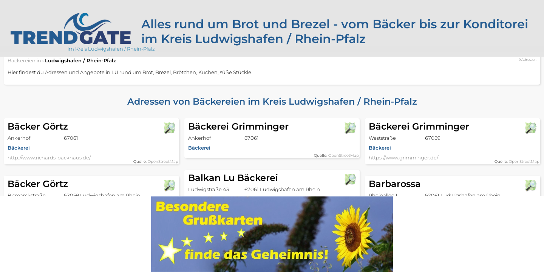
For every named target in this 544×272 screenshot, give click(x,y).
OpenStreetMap (163, 161)
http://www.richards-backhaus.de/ (49, 158)
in (24, 60)
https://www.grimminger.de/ (403, 158)
